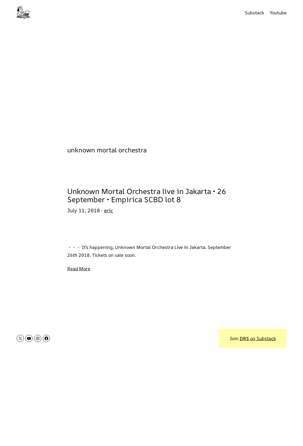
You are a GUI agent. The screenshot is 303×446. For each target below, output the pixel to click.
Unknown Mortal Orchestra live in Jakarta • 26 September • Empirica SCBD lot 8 (146, 195)
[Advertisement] (151, 81)
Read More (78, 269)
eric (108, 210)
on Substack (258, 338)
